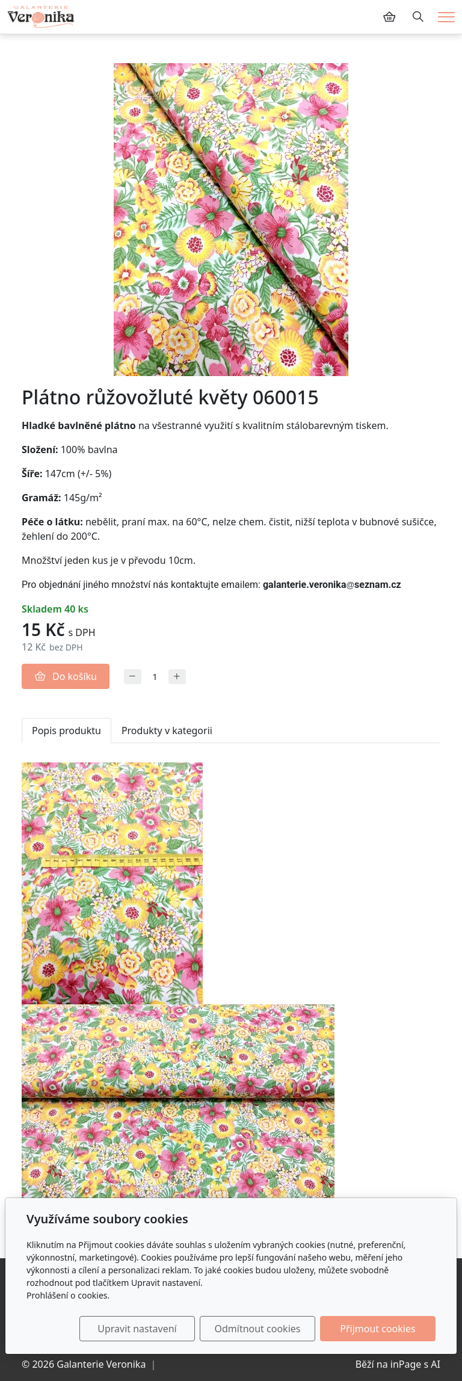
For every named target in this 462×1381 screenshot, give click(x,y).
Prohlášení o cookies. (67, 1295)
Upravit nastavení (136, 1328)
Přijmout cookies (377, 1328)
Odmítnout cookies (257, 1328)
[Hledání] (418, 17)
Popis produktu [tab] (66, 730)
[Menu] (446, 17)
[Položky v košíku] (389, 16)
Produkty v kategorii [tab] (167, 730)
